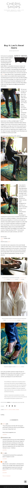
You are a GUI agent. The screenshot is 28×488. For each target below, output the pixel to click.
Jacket (2, 238)
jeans (9, 241)
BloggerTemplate (21, 486)
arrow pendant (8, 320)
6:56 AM (5, 472)
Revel (3, 74)
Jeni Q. (4, 423)
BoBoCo (4, 470)
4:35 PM (4, 450)
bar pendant (22, 320)
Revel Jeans (16, 409)
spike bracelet (12, 279)
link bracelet (21, 277)
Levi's (10, 409)
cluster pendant (14, 320)
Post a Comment (6, 475)
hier (3, 453)
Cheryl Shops (14, 5)
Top (2, 240)
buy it (6, 409)
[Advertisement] (14, 26)
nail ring (19, 279)
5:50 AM (5, 458)
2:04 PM (4, 434)
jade (3, 461)
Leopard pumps (18, 366)
